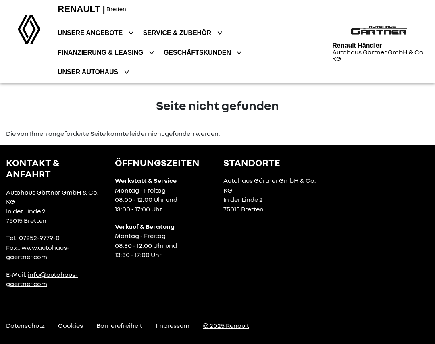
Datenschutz (25, 325)
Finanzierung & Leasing (101, 52)
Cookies (70, 325)
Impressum (172, 325)
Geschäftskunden (198, 52)
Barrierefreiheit (119, 325)
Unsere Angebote (91, 32)
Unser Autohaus (89, 71)
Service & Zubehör (178, 32)
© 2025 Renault (226, 325)
